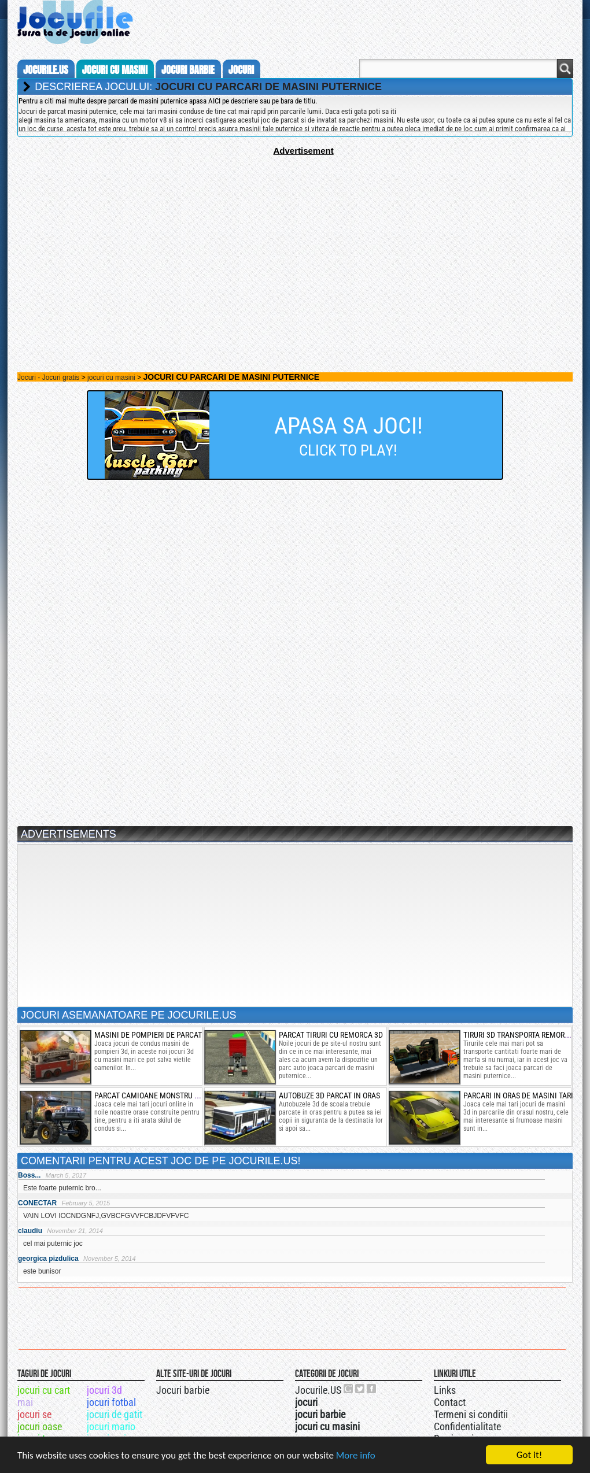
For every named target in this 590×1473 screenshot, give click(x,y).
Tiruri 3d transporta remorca (518, 1034)
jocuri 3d (104, 1390)
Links (445, 1390)
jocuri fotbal (111, 1402)
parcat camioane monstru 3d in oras (162, 1095)
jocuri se (34, 1414)
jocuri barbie (188, 69)
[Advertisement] (295, 236)
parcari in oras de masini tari (518, 1095)
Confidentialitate (467, 1426)
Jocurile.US (318, 1390)
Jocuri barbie (182, 1390)
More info (355, 1456)
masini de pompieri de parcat (148, 1034)
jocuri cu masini (115, 69)
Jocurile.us (45, 69)
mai (25, 1402)
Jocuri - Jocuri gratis (48, 377)
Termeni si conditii (471, 1414)
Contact (450, 1402)
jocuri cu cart (43, 1390)
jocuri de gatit (114, 1414)
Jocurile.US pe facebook (372, 1388)
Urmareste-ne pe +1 (349, 1388)
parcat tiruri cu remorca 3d (331, 1034)
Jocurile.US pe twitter (360, 1388)
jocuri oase (39, 1426)
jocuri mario (111, 1426)
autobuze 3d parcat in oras (329, 1095)
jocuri (241, 69)
